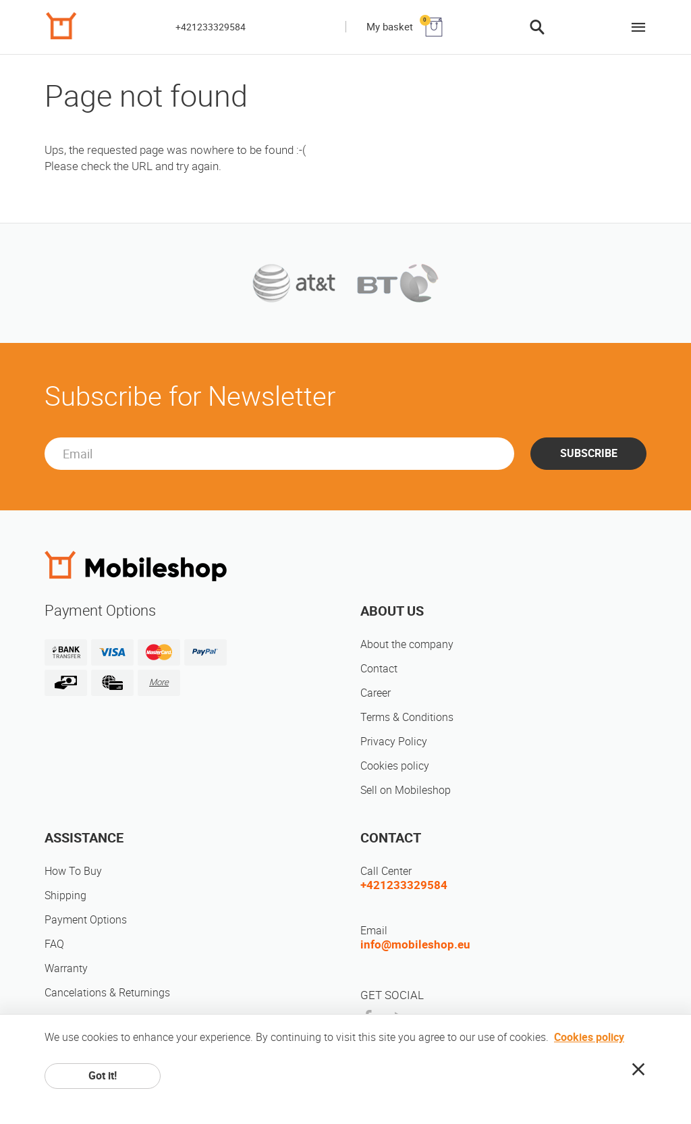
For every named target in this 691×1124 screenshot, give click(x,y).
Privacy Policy (393, 741)
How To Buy (73, 871)
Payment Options (86, 919)
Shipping (65, 895)
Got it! (102, 1075)
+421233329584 (210, 27)
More (159, 682)
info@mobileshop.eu (415, 944)
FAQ (54, 944)
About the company (406, 644)
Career (375, 693)
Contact (378, 668)
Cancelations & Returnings (107, 992)
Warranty (66, 968)
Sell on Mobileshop (405, 790)
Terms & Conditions (406, 717)
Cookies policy (394, 765)
